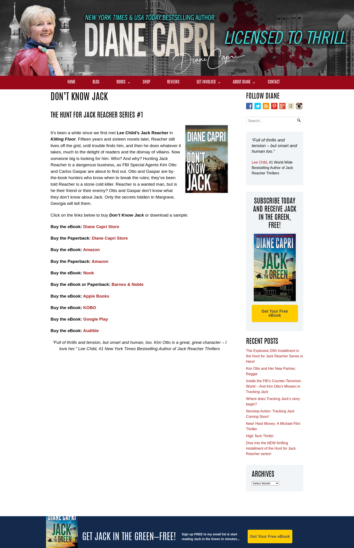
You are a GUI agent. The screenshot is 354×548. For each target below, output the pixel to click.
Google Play (95, 319)
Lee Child (259, 162)
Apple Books (95, 296)
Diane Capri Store (101, 226)
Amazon (91, 249)
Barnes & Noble (127, 284)
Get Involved (206, 82)
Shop (146, 82)
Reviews (173, 82)
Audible (91, 330)
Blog (96, 82)
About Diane (242, 82)
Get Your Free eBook (274, 313)
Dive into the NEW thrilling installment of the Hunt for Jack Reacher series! (271, 448)
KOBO (89, 307)
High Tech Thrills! (260, 436)
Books (121, 82)
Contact (274, 82)
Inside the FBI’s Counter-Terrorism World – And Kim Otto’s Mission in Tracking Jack (273, 386)
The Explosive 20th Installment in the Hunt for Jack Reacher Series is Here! (274, 356)
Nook (88, 273)
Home (71, 82)
